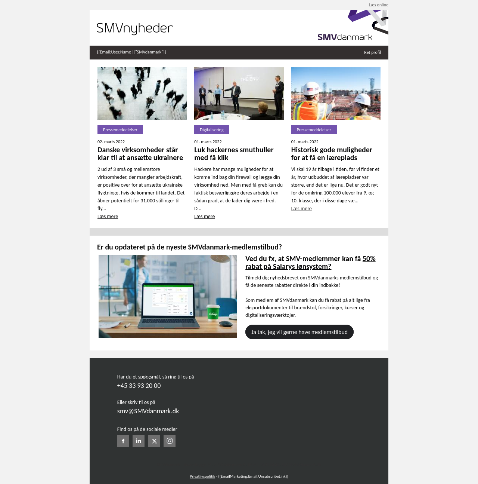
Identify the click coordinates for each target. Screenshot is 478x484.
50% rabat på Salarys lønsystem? (310, 262)
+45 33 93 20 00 (139, 386)
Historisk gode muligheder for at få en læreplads (331, 153)
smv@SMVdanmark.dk (148, 411)
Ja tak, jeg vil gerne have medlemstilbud (299, 332)
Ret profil (372, 52)
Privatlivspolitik (202, 476)
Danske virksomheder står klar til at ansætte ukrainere (140, 153)
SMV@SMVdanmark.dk (301, 464)
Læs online (378, 4)
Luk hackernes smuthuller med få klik (233, 153)
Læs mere (107, 216)
